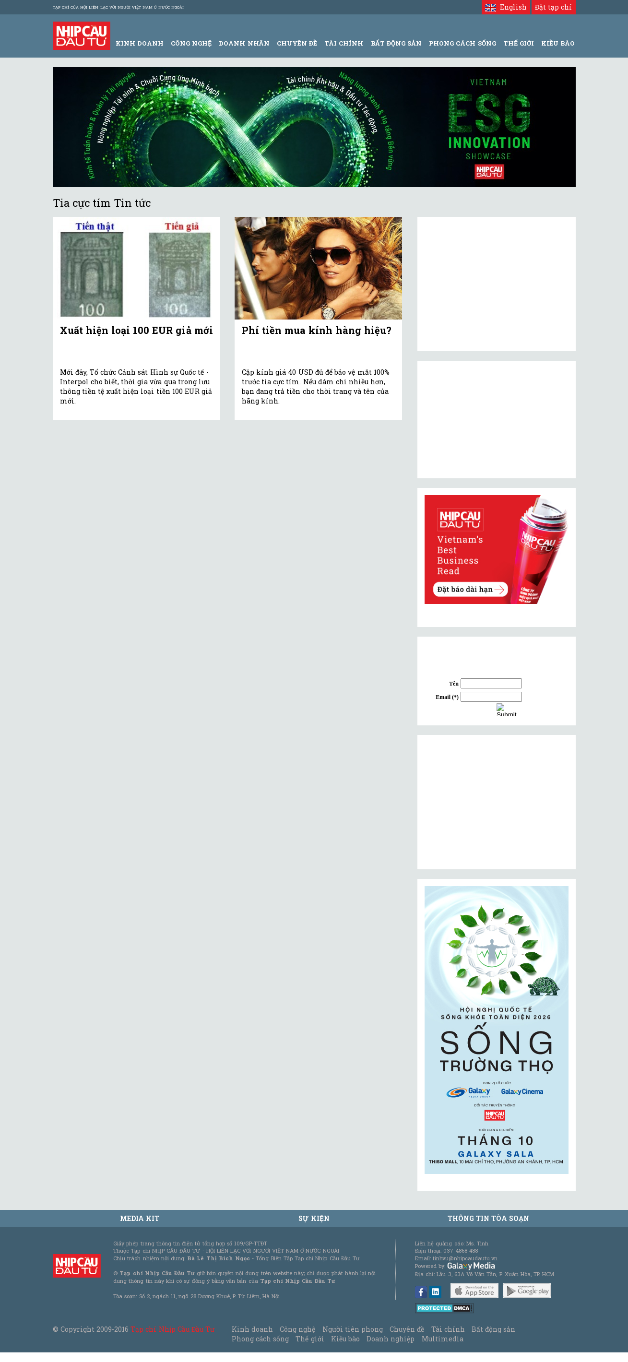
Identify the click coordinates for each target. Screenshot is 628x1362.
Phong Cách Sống (462, 43)
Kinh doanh (252, 1329)
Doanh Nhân (244, 43)
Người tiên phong (352, 1329)
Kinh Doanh (140, 43)
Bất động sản (396, 43)
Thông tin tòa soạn (489, 1218)
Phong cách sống (260, 1338)
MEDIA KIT (139, 1218)
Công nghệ (297, 1329)
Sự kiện (313, 1218)
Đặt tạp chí (553, 7)
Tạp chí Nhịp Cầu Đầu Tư (172, 1329)
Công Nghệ (191, 43)
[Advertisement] (497, 802)
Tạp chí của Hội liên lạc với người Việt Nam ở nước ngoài (118, 7)
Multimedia (442, 1338)
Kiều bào (345, 1338)
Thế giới (518, 43)
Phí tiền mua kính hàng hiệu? (316, 330)
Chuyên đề (297, 43)
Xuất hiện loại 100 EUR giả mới (136, 330)
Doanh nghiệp (391, 1338)
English (506, 7)
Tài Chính (343, 43)
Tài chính (448, 1329)
